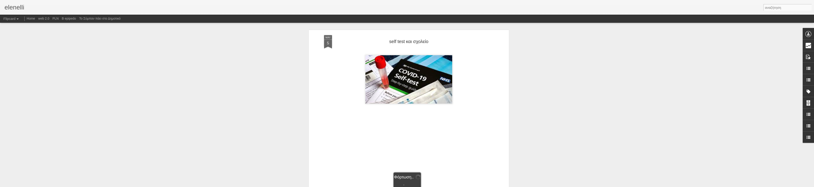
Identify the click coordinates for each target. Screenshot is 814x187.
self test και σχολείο (408, 41)
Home (31, 18)
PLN (55, 18)
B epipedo (69, 18)
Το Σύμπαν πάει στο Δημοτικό (99, 18)
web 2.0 (43, 18)
